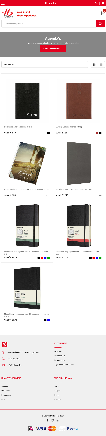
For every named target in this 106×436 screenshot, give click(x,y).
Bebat (56, 395)
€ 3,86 (61, 133)
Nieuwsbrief (6, 391)
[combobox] (49, 23)
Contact (4, 386)
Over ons (58, 351)
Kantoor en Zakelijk (60, 43)
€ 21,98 (10, 320)
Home (29, 43)
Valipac (57, 391)
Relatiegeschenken (42, 43)
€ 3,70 (10, 133)
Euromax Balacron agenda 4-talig (18, 127)
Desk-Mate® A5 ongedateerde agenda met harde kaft (26, 189)
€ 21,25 (62, 257)
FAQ (3, 399)
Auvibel (57, 386)
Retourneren (6, 395)
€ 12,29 (62, 195)
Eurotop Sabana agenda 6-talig (69, 127)
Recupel (57, 399)
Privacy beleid (60, 360)
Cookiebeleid (59, 356)
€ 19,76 (10, 257)
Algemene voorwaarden (64, 365)
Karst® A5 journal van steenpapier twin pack (74, 189)
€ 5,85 (10, 195)
